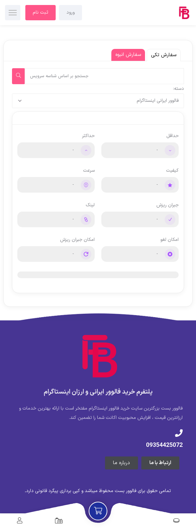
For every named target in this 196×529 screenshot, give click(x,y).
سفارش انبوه (128, 55)
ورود (70, 12)
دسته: (178, 88)
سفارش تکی (163, 55)
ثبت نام (40, 12)
